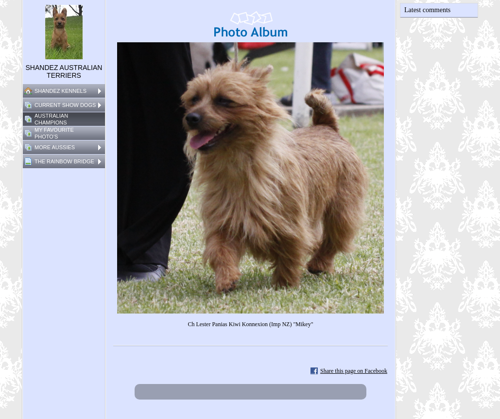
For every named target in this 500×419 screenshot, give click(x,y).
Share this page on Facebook (353, 370)
